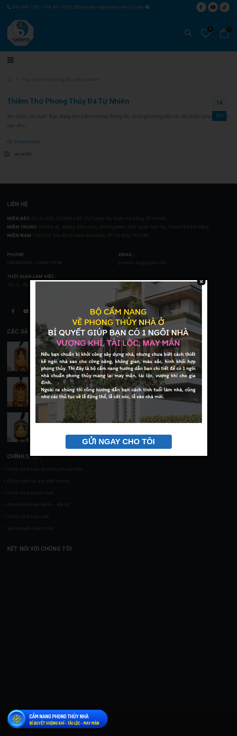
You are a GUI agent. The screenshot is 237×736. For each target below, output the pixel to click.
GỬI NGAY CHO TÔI (118, 441)
